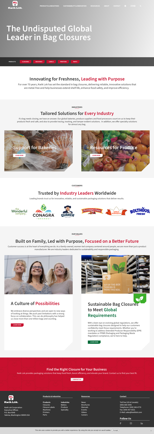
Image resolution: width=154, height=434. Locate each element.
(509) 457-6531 (129, 409)
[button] (125, 6)
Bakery (64, 405)
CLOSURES (25, 62)
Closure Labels (49, 407)
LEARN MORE (19, 155)
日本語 (132, 6)
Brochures (85, 405)
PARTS (75, 62)
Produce (64, 407)
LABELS (51, 62)
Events (84, 409)
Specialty (64, 409)
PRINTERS (63, 62)
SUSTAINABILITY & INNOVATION (74, 6)
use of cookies (105, 430)
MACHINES (38, 62)
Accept (115, 430)
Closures (46, 405)
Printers (46, 412)
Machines (47, 409)
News (83, 402)
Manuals (84, 407)
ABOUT (106, 6)
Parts (45, 415)
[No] (151, 430)
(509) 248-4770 (135, 407)
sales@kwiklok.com (134, 412)
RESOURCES (95, 6)
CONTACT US (77, 379)
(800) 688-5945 (126, 405)
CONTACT (116, 6)
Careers (84, 415)
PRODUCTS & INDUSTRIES (49, 6)
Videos (84, 412)
